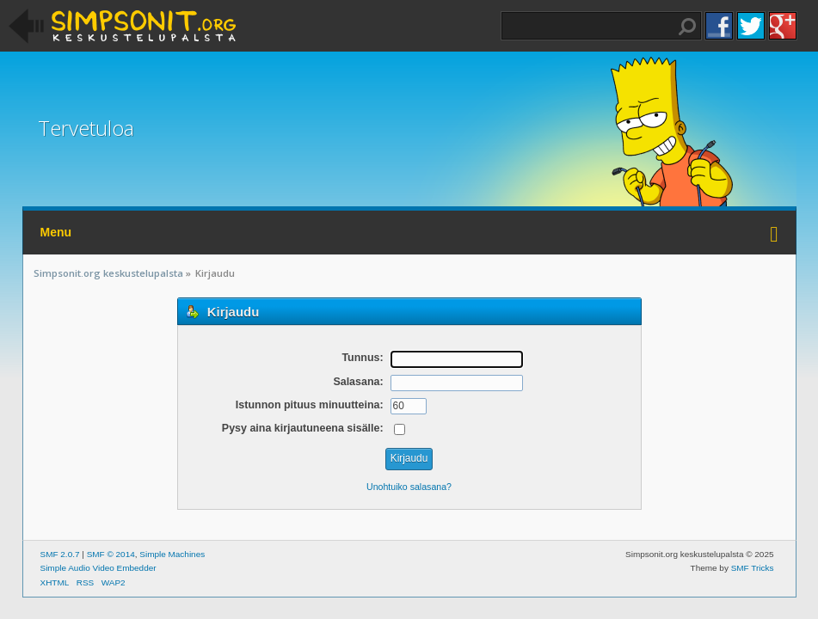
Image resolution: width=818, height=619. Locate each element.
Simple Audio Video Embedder (98, 568)
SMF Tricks (752, 568)
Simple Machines (172, 554)
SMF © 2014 (111, 554)
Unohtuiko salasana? (409, 486)
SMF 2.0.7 (60, 554)
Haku (687, 27)
